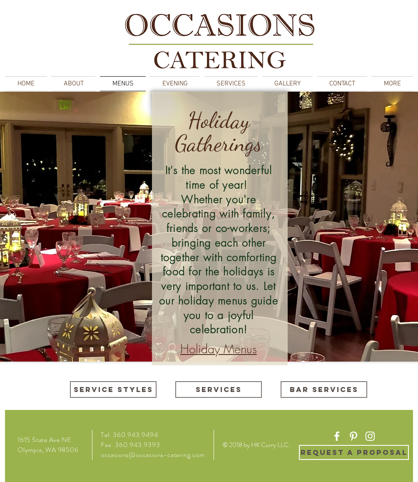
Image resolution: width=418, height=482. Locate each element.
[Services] (218, 389)
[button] (391, 83)
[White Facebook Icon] (337, 436)
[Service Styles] (113, 389)
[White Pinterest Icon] (353, 436)
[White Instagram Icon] (370, 436)
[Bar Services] (324, 389)
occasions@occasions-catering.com (153, 455)
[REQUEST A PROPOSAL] (354, 452)
